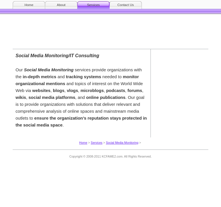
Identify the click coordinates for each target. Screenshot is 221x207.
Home (28, 5)
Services (93, 5)
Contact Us (125, 5)
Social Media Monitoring (122, 142)
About (61, 5)
